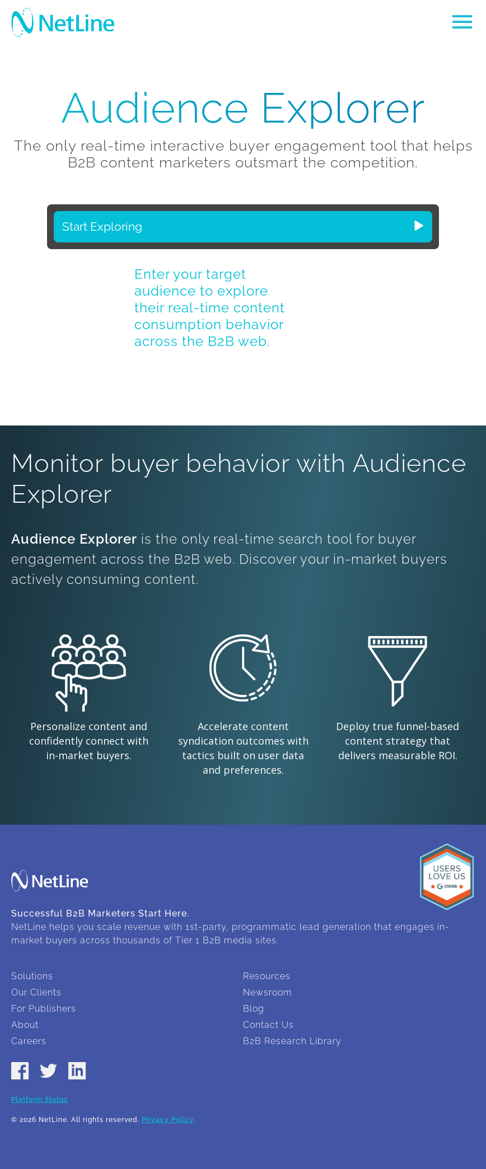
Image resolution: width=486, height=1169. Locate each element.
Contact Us (268, 1025)
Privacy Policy (168, 1120)
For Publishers (43, 1008)
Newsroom (267, 992)
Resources (267, 976)
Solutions (32, 976)
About (25, 1025)
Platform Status (39, 1099)
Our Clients (36, 992)
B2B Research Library (292, 1041)
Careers (28, 1041)
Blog (253, 1008)
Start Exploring (243, 226)
